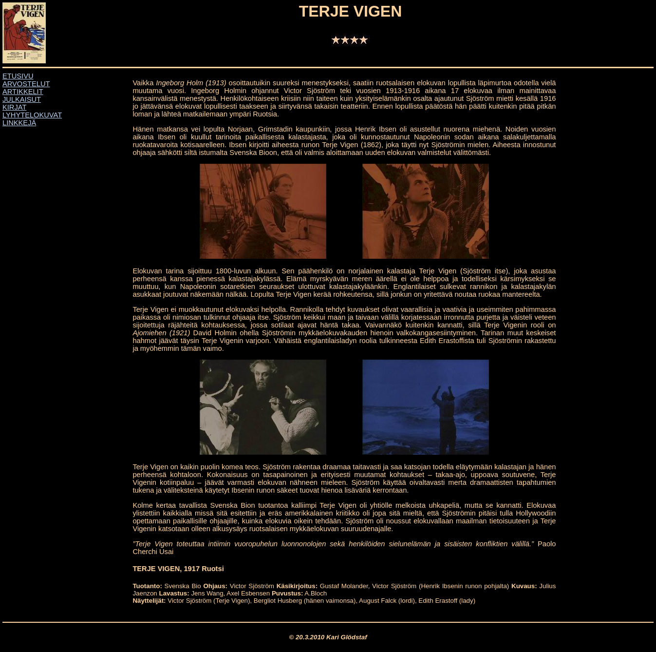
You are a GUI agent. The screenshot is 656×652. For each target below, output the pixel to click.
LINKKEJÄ (19, 123)
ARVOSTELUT (26, 84)
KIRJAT (14, 107)
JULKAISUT (21, 99)
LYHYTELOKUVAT (32, 115)
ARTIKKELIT (22, 92)
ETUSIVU (18, 76)
